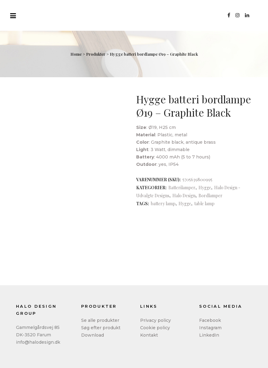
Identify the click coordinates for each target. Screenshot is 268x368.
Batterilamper (181, 187)
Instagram (210, 327)
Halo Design (183, 195)
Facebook (210, 320)
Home (76, 54)
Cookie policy (155, 327)
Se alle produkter (100, 320)
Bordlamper (211, 195)
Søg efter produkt (100, 327)
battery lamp (163, 203)
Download (92, 335)
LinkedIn (209, 335)
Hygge (205, 187)
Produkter (95, 54)
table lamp (204, 203)
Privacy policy (155, 320)
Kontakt (149, 335)
